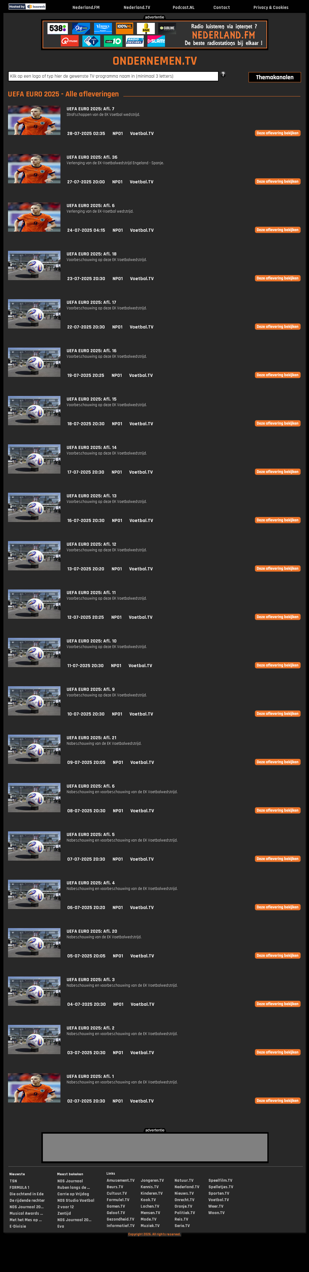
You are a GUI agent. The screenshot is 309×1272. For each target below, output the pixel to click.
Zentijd (64, 1213)
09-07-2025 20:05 (86, 762)
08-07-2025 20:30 (86, 811)
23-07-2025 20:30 (86, 278)
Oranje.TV (183, 1206)
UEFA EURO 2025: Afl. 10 (92, 641)
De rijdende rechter (27, 1200)
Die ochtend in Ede (26, 1194)
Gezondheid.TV (120, 1219)
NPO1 (118, 133)
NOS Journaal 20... (26, 1207)
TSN (13, 1181)
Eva (60, 1226)
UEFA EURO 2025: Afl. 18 (92, 254)
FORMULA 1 (19, 1187)
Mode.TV (148, 1219)
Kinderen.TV (152, 1193)
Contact (221, 7)
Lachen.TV (150, 1206)
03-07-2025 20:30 (86, 1053)
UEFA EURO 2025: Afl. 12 (91, 544)
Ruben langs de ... (73, 1187)
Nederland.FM (86, 7)
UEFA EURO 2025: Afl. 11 (91, 592)
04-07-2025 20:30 (86, 1004)
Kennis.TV (150, 1187)
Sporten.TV (218, 1193)
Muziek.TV (150, 1226)
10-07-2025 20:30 (86, 714)
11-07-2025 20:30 (85, 665)
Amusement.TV (120, 1180)
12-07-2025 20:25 (85, 617)
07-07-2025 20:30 (86, 859)
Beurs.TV (115, 1187)
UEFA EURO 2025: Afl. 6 (91, 205)
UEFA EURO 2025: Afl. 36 (92, 157)
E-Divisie (18, 1226)
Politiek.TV (185, 1213)
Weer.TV (215, 1206)
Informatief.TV (120, 1226)
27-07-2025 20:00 (86, 182)
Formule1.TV (118, 1200)
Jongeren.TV (152, 1180)
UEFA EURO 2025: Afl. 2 (90, 1028)
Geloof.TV (116, 1213)
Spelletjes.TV (220, 1187)
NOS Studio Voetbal (75, 1200)
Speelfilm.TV (220, 1180)
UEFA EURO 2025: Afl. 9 (91, 689)
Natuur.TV (184, 1180)
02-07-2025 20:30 (86, 1101)
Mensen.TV (150, 1213)
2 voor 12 (65, 1207)
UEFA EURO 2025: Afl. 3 (91, 979)
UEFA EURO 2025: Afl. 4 (91, 883)
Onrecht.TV (184, 1200)
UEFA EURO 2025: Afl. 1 (90, 1076)
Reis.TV (181, 1219)
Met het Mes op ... (26, 1220)
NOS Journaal (70, 1181)
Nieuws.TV (184, 1193)
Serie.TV (182, 1226)
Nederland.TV (137, 7)
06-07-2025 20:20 (86, 907)
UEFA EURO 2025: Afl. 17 (91, 302)
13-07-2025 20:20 (85, 569)
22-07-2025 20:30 (86, 327)
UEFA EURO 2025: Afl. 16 (92, 351)
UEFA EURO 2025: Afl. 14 (92, 447)
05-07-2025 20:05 (86, 956)
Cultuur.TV (117, 1193)
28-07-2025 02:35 (86, 133)
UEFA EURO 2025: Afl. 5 (91, 834)
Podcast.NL (184, 7)
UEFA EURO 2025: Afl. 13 (92, 496)
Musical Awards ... (26, 1213)
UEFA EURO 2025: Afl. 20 (92, 931)
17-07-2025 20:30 (85, 472)
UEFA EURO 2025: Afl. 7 (90, 109)
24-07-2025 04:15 (86, 230)
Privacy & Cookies (270, 7)
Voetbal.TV (142, 133)
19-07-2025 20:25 (85, 375)
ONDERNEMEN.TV (155, 61)
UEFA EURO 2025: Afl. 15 (92, 399)
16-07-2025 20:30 (86, 520)
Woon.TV (216, 1213)
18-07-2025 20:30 (86, 424)
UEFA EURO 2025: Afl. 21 (91, 738)
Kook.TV (148, 1200)
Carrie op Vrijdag (73, 1194)
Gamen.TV (116, 1206)
